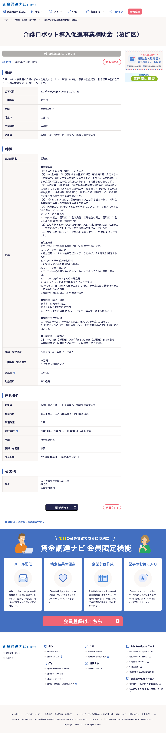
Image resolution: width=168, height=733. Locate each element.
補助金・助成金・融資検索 (25, 19)
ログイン (118, 11)
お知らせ (9, 658)
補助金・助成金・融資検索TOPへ (26, 522)
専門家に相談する (95, 668)
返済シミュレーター (55, 678)
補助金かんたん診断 (55, 673)
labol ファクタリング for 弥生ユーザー (144, 690)
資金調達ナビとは (14, 11)
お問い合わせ (134, 714)
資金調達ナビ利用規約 (63, 714)
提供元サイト (62, 507)
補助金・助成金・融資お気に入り (60, 683)
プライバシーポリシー (34, 714)
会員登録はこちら (91, 621)
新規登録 (135, 11)
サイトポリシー (16, 714)
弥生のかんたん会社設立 (139, 651)
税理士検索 (133, 666)
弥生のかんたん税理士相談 (140, 671)
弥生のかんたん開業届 (138, 656)
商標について (120, 714)
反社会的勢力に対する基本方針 (100, 714)
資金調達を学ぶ (53, 651)
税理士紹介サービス (137, 661)
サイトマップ (80, 714)
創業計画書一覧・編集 (97, 656)
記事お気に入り (53, 656)
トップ (5, 19)
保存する (114, 62)
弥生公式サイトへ (149, 714)
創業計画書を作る (95, 651)
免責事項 (48, 714)
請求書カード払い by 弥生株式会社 (143, 683)
